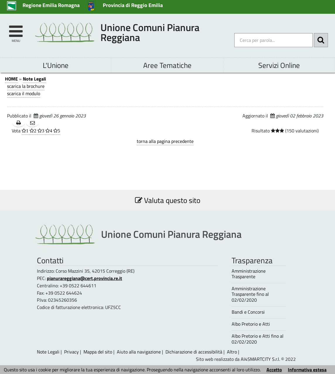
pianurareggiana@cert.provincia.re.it (84, 278)
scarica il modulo (23, 93)
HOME (11, 78)
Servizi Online (279, 65)
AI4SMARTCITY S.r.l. (260, 359)
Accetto (274, 369)
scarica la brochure (26, 86)
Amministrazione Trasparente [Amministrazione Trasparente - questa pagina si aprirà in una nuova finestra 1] (249, 273)
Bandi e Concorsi (248, 312)
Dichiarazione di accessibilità (193, 351)
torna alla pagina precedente (165, 141)
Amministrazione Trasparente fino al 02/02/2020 (250, 294)
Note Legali (34, 78)
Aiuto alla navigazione (139, 351)
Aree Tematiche (167, 65)
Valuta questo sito (167, 200)
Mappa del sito (97, 351)
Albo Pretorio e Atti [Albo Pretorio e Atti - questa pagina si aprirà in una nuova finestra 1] (251, 324)
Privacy (71, 351)
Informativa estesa (307, 369)
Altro (232, 351)
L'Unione (56, 65)
